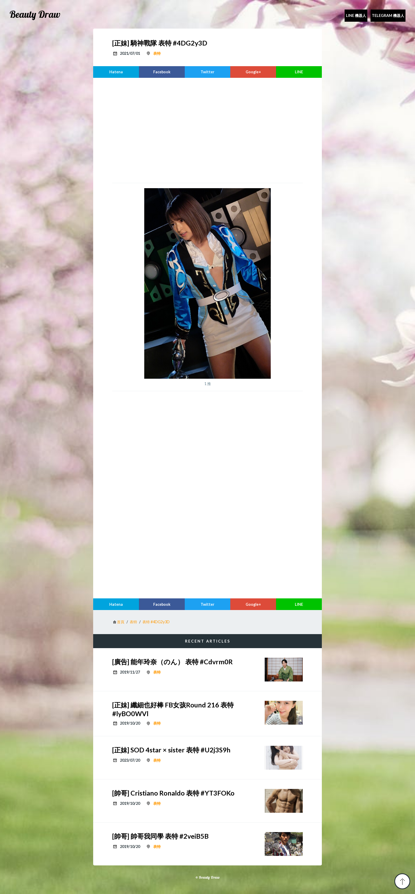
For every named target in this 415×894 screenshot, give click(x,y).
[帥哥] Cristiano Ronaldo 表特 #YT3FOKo (173, 793)
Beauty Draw (35, 14)
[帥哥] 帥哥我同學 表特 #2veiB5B (160, 836)
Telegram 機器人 (388, 15)
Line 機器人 (356, 15)
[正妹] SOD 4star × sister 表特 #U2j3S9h (171, 750)
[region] (207, 129)
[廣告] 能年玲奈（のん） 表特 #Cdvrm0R (172, 662)
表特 (157, 53)
